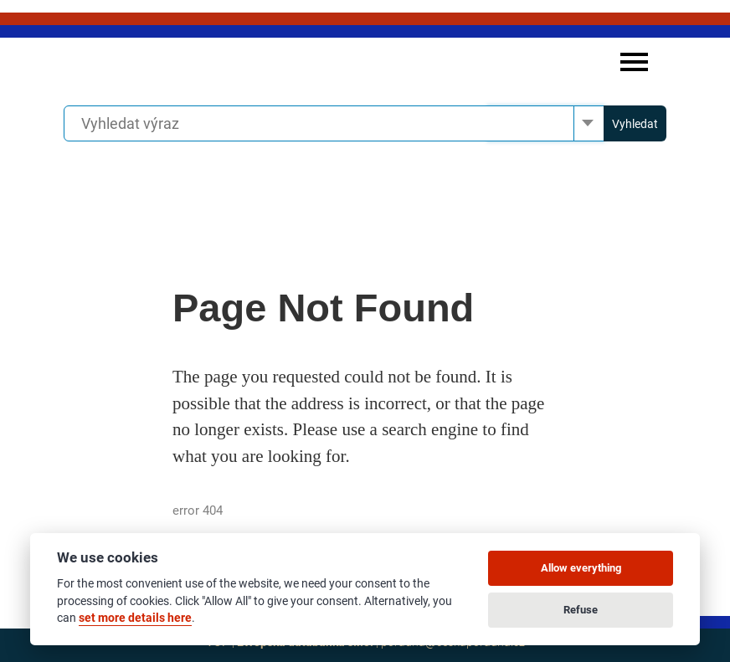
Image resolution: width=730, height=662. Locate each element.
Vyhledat (635, 124)
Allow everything (581, 568)
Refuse (580, 609)
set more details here (135, 617)
